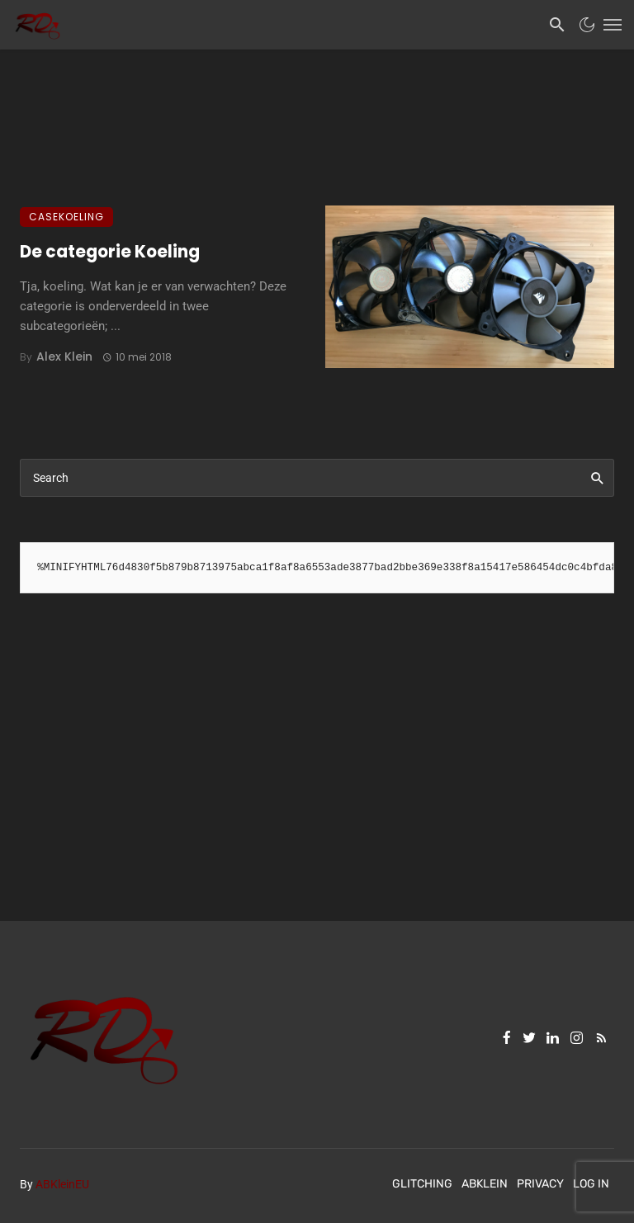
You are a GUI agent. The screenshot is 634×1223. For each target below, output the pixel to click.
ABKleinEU (62, 1184)
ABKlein (484, 1184)
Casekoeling (66, 217)
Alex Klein (64, 356)
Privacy (540, 1184)
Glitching (422, 1184)
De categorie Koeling (110, 251)
